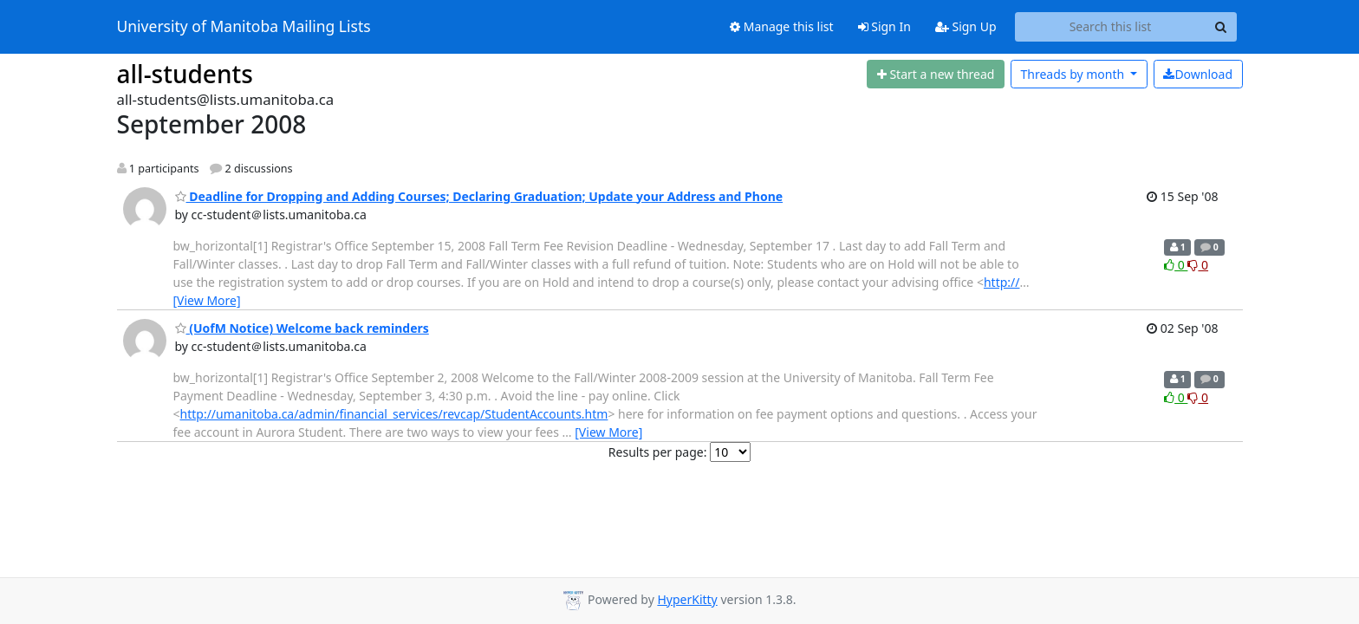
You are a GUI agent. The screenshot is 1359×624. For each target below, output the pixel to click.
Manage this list (782, 26)
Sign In (884, 26)
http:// (1002, 282)
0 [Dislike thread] (1197, 265)
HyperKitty (687, 599)
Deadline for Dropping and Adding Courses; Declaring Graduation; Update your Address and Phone (479, 196)
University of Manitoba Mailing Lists (244, 26)
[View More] (207, 300)
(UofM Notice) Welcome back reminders (302, 328)
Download (1197, 74)
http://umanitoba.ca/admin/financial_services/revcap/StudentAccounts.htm (394, 414)
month (1073, 74)
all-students (185, 73)
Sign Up (966, 26)
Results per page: (657, 452)
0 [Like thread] (1175, 265)
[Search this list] (1110, 27)
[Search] (1221, 27)
